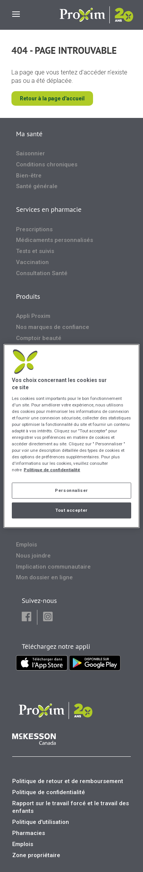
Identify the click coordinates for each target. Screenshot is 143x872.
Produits (28, 296)
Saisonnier (30, 153)
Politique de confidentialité (48, 792)
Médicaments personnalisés (54, 240)
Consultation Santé (41, 273)
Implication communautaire (53, 566)
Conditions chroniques (46, 164)
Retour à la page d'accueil (52, 98)
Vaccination (32, 262)
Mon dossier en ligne (44, 577)
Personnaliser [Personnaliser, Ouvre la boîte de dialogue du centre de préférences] (71, 490)
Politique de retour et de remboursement (67, 781)
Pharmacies (28, 833)
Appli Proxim (33, 316)
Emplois (26, 544)
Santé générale (37, 186)
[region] (71, 436)
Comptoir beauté (38, 338)
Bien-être (29, 175)
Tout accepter (71, 510)
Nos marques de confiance (52, 327)
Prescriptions (34, 229)
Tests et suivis (35, 251)
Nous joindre (33, 555)
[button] (26, 617)
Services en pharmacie (49, 209)
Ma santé (29, 133)
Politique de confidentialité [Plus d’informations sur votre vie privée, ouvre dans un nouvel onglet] (52, 469)
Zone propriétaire (36, 855)
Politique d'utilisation (40, 822)
